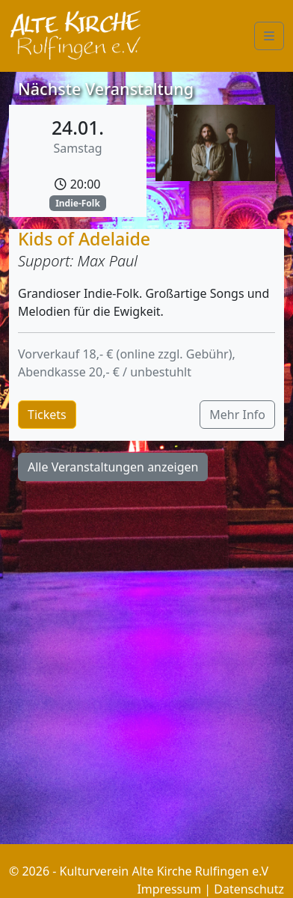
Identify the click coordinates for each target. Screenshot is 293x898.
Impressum (169, 889)
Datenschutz (249, 889)
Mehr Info (237, 414)
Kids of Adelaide (84, 239)
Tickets (47, 414)
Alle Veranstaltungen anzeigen (113, 467)
